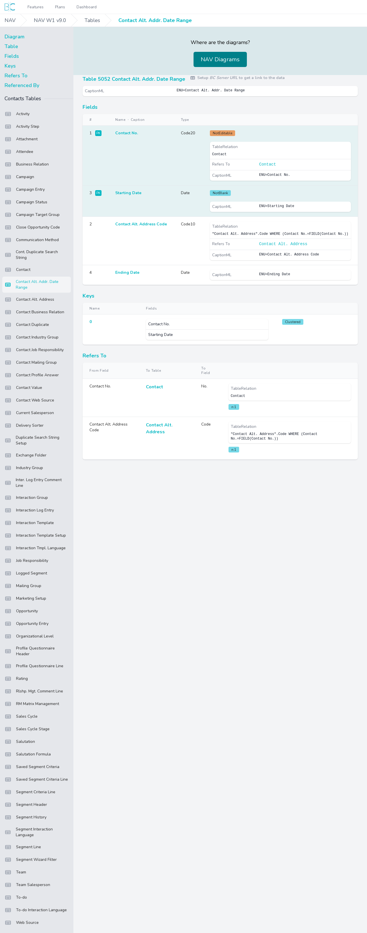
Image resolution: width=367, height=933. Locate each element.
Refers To (16, 75)
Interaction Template (29, 522)
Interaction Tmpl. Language (35, 548)
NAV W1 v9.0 (50, 20)
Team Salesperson (27, 884)
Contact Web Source (29, 400)
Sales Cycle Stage (27, 729)
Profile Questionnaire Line (34, 666)
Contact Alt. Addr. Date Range (155, 20)
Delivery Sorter (24, 425)
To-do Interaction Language (36, 910)
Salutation (20, 741)
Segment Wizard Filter (31, 859)
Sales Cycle (21, 716)
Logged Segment (26, 573)
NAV (10, 20)
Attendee (19, 151)
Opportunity (21, 611)
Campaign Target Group (32, 214)
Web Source (22, 922)
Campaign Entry (25, 189)
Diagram (14, 36)
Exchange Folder (25, 455)
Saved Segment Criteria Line (36, 779)
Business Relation (27, 164)
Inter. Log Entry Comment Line (33, 482)
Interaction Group (26, 497)
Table (11, 46)
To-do (16, 897)
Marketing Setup (25, 598)
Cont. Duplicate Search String (31, 254)
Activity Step (22, 126)
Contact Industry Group (31, 337)
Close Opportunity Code (32, 227)
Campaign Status (26, 202)
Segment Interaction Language (29, 832)
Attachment (21, 139)
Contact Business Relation (34, 312)
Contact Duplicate (27, 324)
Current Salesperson (29, 413)
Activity (17, 114)
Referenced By (22, 85)
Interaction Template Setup (35, 535)
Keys (10, 65)
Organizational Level (29, 636)
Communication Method (32, 240)
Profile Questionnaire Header (30, 651)
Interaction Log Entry (29, 510)
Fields (12, 56)
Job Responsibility (26, 560)
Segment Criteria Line (30, 792)
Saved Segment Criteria (32, 766)
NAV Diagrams (220, 59)
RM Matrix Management (32, 703)
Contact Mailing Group (31, 362)
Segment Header (26, 804)
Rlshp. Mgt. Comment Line (34, 691)
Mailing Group (23, 585)
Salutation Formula (28, 754)
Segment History (25, 817)
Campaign (19, 177)
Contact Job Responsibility (34, 350)
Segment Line (23, 847)
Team (15, 872)
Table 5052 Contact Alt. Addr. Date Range (134, 79)
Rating (16, 678)
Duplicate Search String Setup (32, 440)
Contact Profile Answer (32, 375)
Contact (17, 269)
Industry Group (24, 467)
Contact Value (23, 387)
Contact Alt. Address (29, 299)
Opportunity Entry (26, 623)
